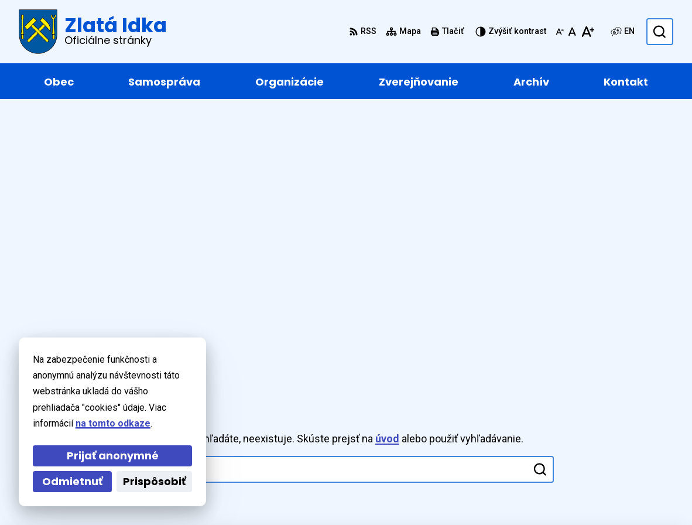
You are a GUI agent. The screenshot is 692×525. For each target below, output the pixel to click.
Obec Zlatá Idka (341, 493)
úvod (387, 164)
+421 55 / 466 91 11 (614, 421)
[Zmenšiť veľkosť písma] (559, 31)
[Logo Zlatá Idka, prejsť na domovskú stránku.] (93, 31)
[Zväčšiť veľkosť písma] (587, 31)
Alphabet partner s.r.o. (178, 493)
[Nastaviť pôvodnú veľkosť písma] (572, 31)
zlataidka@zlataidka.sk (622, 435)
